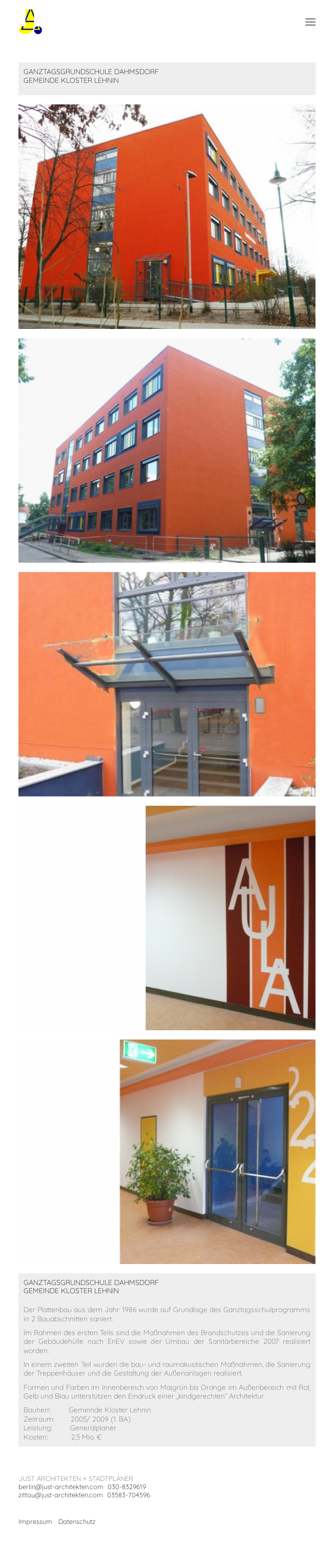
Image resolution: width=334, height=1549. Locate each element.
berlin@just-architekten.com (60, 1486)
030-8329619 (127, 1486)
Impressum (35, 1521)
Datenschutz (76, 1521)
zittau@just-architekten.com (60, 1495)
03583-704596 (128, 1495)
